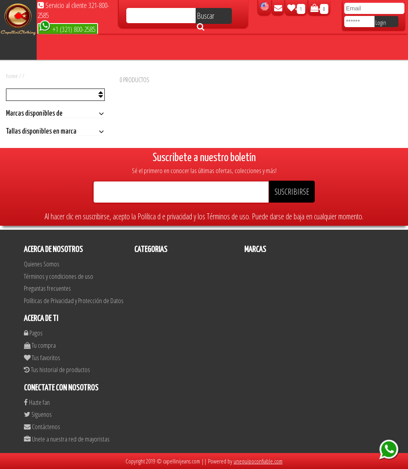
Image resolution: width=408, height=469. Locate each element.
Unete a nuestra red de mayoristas (67, 438)
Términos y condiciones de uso (58, 276)
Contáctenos (42, 426)
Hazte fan (37, 402)
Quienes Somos (41, 263)
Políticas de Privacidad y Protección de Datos (74, 300)
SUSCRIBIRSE (292, 191)
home (12, 76)
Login (380, 22)
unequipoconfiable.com (257, 461)
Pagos (33, 332)
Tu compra (40, 345)
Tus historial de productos (57, 369)
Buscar (205, 17)
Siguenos (38, 414)
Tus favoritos (42, 357)
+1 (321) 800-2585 (67, 28)
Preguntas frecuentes (47, 288)
